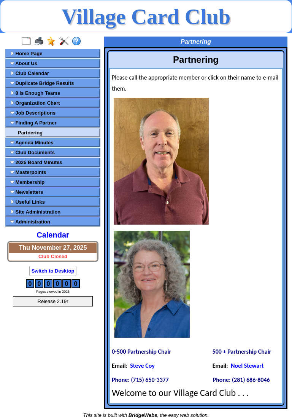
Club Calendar (29, 73)
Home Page (26, 53)
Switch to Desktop (53, 271)
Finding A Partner (33, 123)
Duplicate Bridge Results (42, 83)
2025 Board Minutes (36, 162)
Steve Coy (142, 365)
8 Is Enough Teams (35, 93)
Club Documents (32, 152)
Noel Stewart (247, 365)
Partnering (30, 133)
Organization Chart (35, 103)
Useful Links (27, 202)
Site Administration (35, 212)
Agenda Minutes (32, 142)
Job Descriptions (33, 113)
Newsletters (26, 192)
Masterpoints (28, 172)
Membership (27, 182)
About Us (23, 63)
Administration (30, 222)
